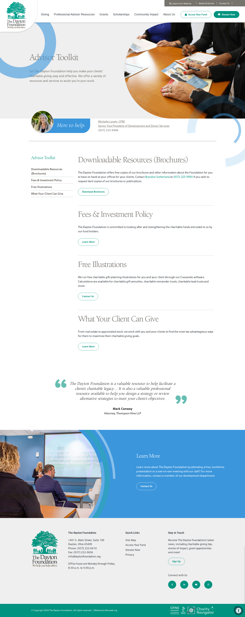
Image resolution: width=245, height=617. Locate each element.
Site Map (130, 540)
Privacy (129, 554)
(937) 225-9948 (108, 130)
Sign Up (176, 561)
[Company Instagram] (208, 585)
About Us (169, 14)
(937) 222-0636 (83, 552)
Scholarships (121, 14)
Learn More (88, 241)
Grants (103, 14)
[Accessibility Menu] (238, 610)
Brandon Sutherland (157, 177)
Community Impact (146, 14)
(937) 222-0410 (87, 548)
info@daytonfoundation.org (84, 556)
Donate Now (226, 14)
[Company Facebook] (172, 585)
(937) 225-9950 (183, 177)
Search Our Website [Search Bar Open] (180, 3)
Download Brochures (93, 191)
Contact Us (88, 296)
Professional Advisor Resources (74, 14)
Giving (45, 14)
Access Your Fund (196, 14)
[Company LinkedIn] (184, 585)
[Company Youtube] (196, 585)
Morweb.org (111, 610)
